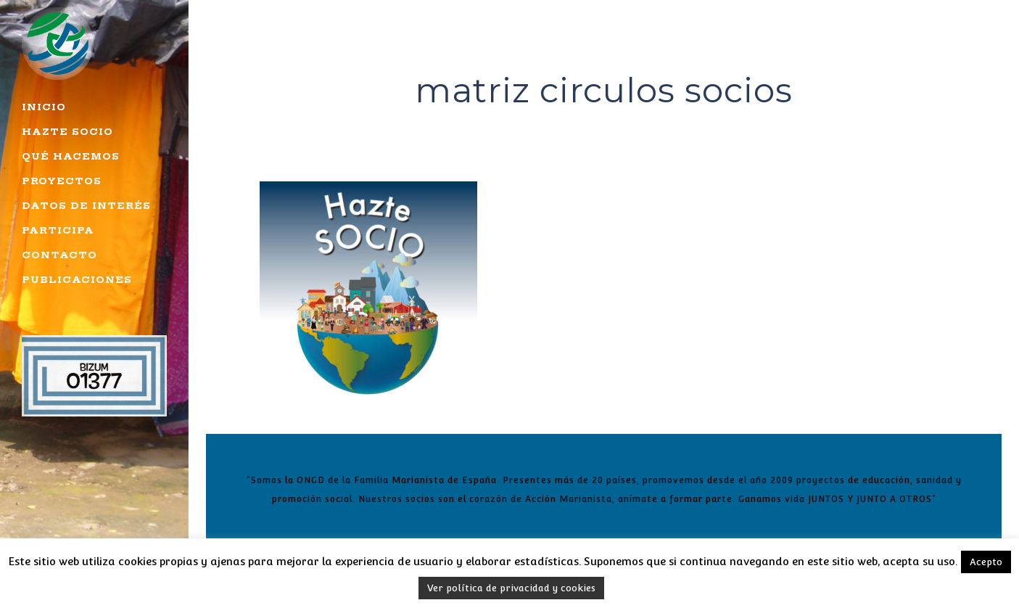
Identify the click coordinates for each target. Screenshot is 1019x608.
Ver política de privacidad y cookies (511, 588)
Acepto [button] (986, 561)
